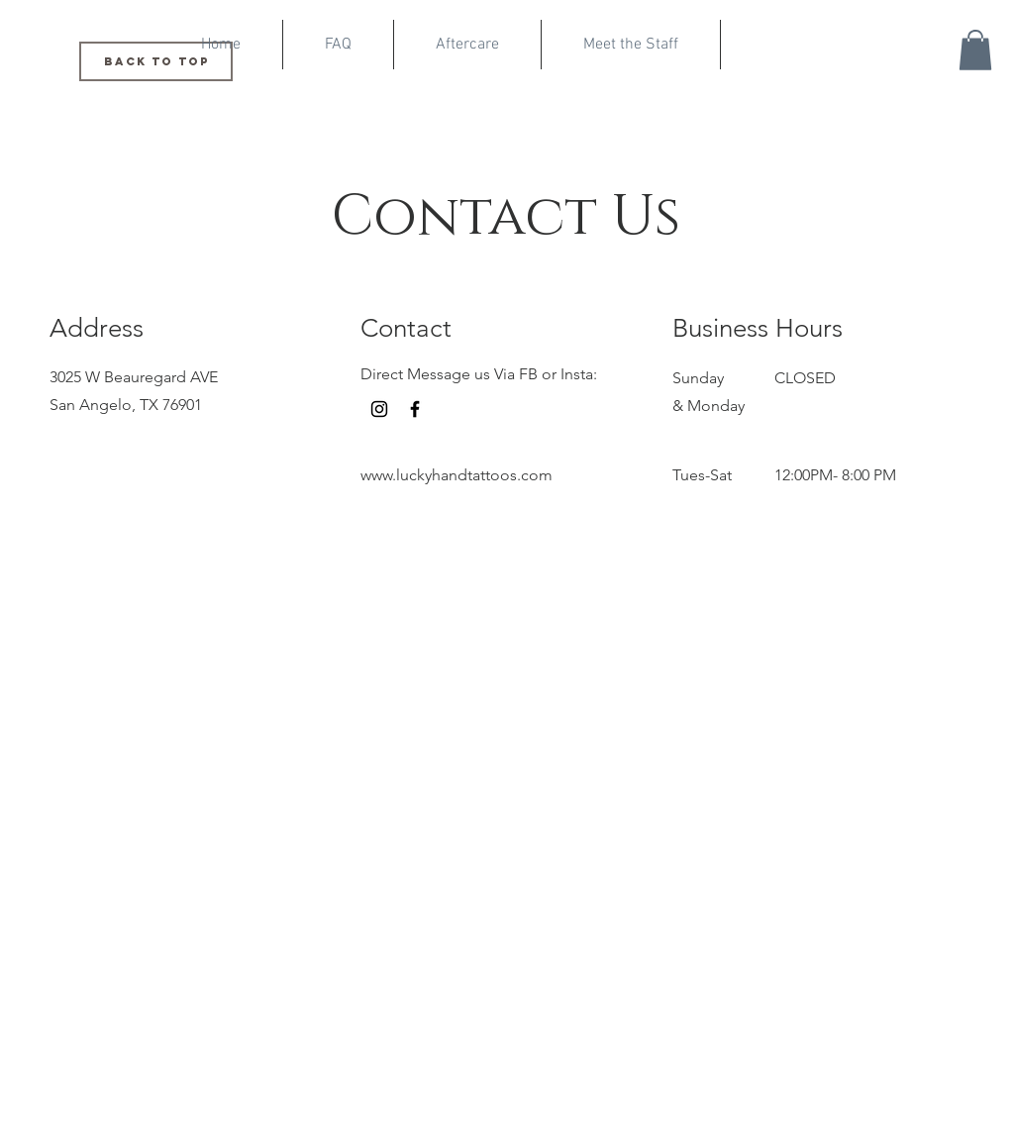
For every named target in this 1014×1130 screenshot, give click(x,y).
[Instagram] (379, 409)
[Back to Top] (156, 61)
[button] (975, 50)
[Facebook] (415, 409)
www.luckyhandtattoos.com (456, 474)
